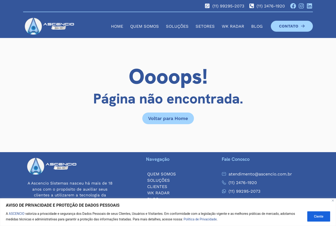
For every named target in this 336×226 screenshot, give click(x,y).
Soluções (177, 26)
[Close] (333, 200)
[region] (168, 212)
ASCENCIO (17, 214)
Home (117, 26)
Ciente (318, 216)
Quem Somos (144, 26)
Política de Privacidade (200, 219)
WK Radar (233, 26)
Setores (205, 26)
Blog (257, 26)
